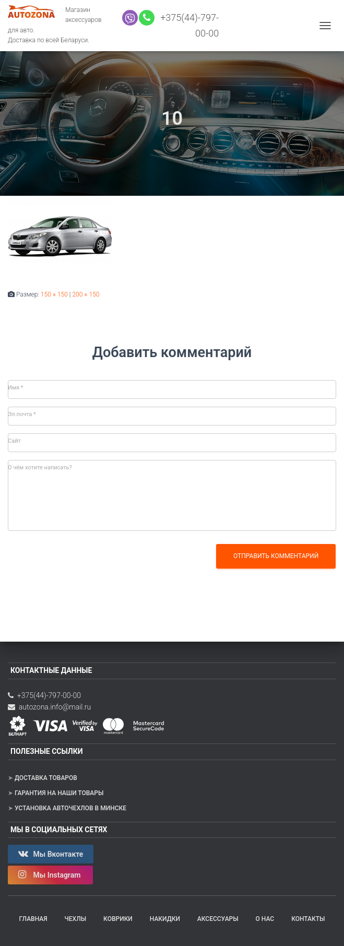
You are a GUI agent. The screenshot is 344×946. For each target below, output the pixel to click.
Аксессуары (218, 919)
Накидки (165, 919)
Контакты (308, 919)
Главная (33, 919)
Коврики (118, 919)
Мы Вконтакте (50, 853)
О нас (265, 919)
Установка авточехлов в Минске (70, 808)
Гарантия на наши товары (59, 793)
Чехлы (76, 919)
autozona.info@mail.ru (49, 707)
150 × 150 (54, 294)
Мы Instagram (50, 874)
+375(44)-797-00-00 (44, 695)
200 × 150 (85, 294)
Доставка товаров (46, 778)
